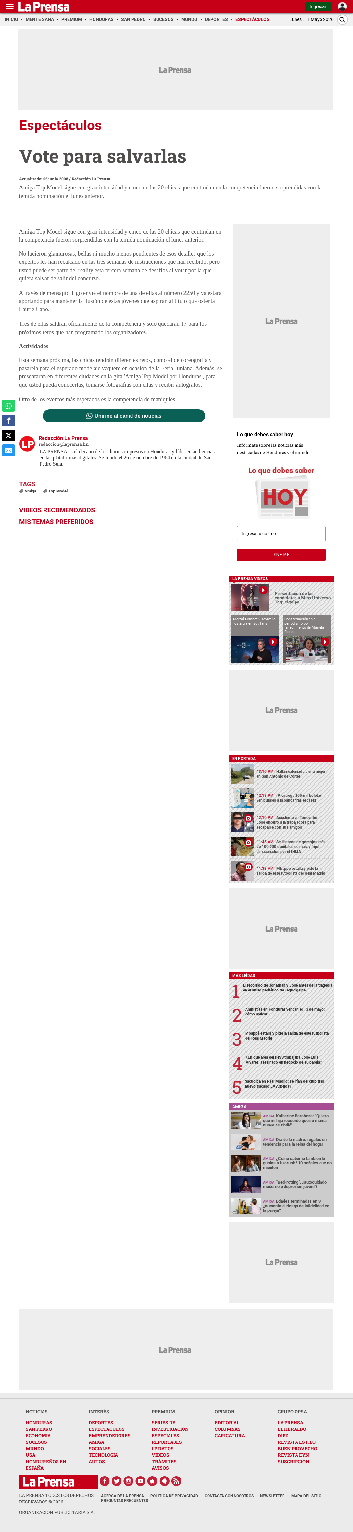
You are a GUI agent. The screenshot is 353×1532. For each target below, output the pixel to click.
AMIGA (96, 1442)
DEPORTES (101, 1422)
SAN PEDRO (39, 1429)
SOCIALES (100, 1448)
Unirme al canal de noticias (128, 416)
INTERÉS (99, 1411)
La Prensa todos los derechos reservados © (56, 1498)
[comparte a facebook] (8, 421)
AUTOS (97, 1461)
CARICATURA (230, 1435)
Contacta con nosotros (229, 1496)
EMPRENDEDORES (110, 1435)
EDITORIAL (227, 1422)
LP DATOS (163, 1448)
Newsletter (272, 1496)
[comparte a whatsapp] (8, 406)
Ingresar (318, 6)
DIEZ (283, 1435)
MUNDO (35, 1448)
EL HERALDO (292, 1429)
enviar (281, 555)
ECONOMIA (38, 1435)
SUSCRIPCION (293, 1461)
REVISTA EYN (293, 1455)
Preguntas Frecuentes (124, 1500)
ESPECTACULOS (107, 1429)
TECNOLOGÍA (103, 1455)
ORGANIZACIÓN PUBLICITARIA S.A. (57, 1512)
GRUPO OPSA (292, 1411)
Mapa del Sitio (306, 1496)
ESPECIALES (165, 1435)
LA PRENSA (290, 1422)
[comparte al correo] (8, 450)
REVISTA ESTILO (297, 1442)
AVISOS (160, 1468)
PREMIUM (163, 1411)
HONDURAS (39, 1422)
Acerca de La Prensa (122, 1496)
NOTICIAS (37, 1411)
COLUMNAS (228, 1429)
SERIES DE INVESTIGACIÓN (170, 1425)
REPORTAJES (167, 1442)
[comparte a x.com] (8, 435)
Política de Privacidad (174, 1496)
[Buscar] (342, 20)
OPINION (224, 1411)
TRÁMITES (164, 1461)
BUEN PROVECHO (297, 1448)
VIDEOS (160, 1455)
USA (30, 1455)
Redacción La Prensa (91, 178)
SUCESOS (36, 1442)
